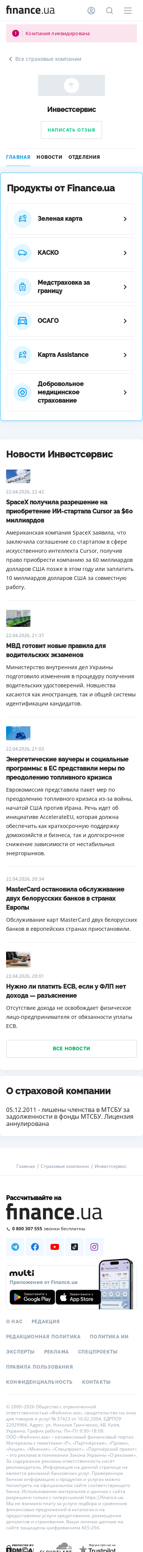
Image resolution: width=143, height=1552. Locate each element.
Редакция (46, 1321)
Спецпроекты (98, 1352)
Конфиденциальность (39, 1382)
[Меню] (128, 10)
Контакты (96, 1382)
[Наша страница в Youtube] (55, 1247)
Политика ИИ (109, 1337)
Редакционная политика (43, 1337)
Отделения (84, 157)
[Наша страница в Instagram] (94, 1247)
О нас (14, 1321)
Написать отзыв (72, 130)
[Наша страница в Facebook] (35, 1247)
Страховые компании (65, 1166)
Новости (49, 157)
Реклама (56, 1352)
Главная (18, 157)
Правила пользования (39, 1367)
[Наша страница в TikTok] (74, 1247)
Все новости (71, 1048)
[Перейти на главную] (30, 11)
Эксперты (20, 1352)
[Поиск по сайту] (109, 10)
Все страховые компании (43, 59)
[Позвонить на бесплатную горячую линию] (71, 1228)
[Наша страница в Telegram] (15, 1247)
